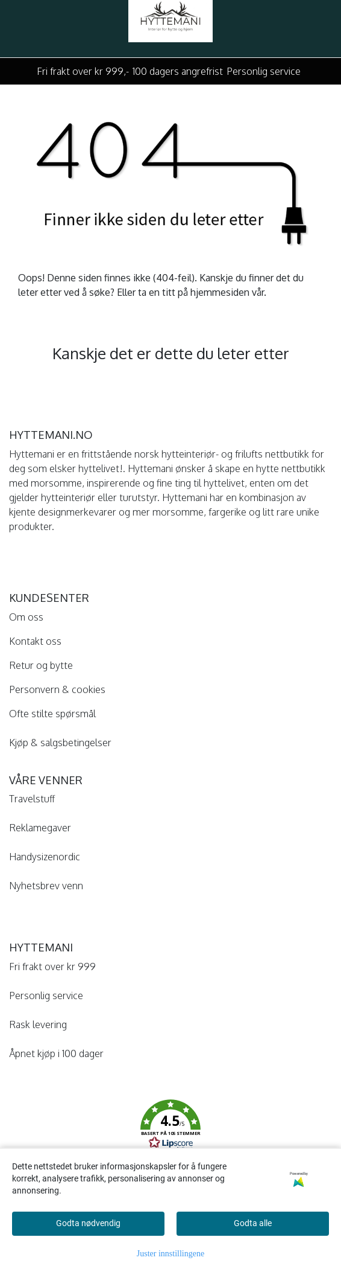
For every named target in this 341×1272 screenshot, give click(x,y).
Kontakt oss (35, 641)
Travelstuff (32, 799)
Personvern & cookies (57, 689)
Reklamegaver (40, 828)
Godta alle (253, 1223)
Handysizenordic (44, 857)
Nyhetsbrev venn (46, 886)
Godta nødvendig (88, 1223)
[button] (170, 1127)
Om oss (26, 617)
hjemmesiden (219, 292)
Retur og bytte (41, 665)
